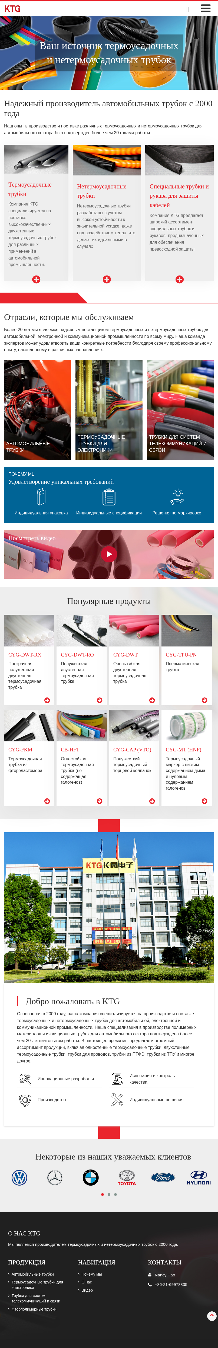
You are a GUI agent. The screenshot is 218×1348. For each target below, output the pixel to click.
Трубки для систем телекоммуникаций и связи (36, 1298)
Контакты (164, 1262)
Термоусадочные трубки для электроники (37, 1285)
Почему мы (91, 1274)
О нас (86, 1282)
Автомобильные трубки (33, 1274)
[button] (102, 1194)
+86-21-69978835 (171, 1284)
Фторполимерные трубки (34, 1309)
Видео (87, 1290)
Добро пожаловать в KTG (73, 1001)
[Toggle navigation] (206, 8)
